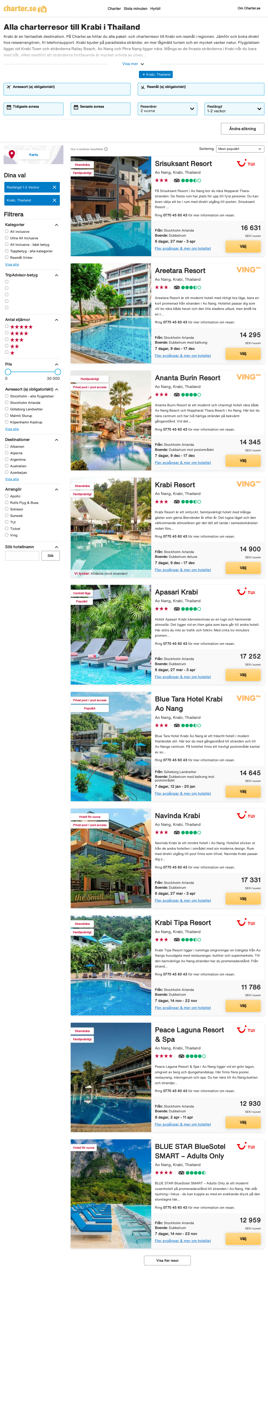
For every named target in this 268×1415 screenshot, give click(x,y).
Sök (51, 555)
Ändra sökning (242, 129)
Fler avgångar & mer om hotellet (183, 248)
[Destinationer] (17, 439)
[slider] (6, 372)
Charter (114, 8)
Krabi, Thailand (155, 74)
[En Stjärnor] (6, 307)
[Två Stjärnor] (6, 301)
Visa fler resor (167, 1260)
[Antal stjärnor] (17, 319)
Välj (243, 246)
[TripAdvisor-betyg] (21, 275)
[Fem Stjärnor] (6, 281)
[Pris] (8, 364)
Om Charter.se (249, 8)
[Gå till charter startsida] (25, 7)
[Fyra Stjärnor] (6, 288)
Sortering (206, 148)
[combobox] (70, 91)
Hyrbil (155, 8)
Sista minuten (135, 8)
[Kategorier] (14, 225)
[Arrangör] (12, 489)
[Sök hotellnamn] (19, 547)
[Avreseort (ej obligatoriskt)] (28, 389)
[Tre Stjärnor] (6, 294)
